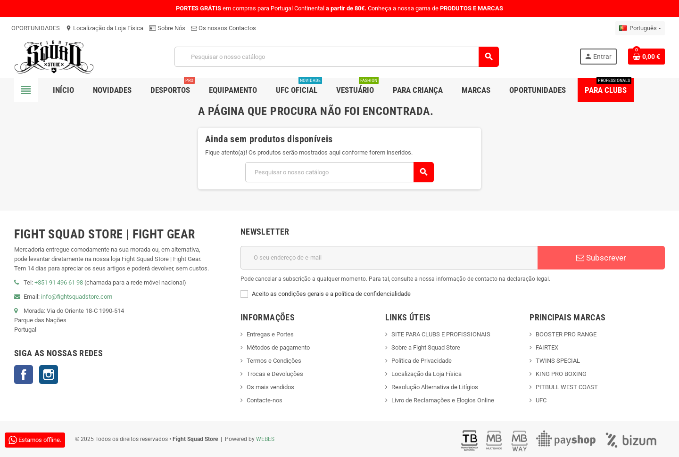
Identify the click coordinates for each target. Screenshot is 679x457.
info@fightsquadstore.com (76, 296)
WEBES (265, 439)
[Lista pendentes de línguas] (640, 28)
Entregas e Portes (270, 334)
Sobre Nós (167, 28)
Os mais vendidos (270, 387)
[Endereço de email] (389, 257)
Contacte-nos (264, 400)
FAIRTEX (547, 347)
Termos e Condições (274, 360)
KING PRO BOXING (561, 373)
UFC (541, 400)
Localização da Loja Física (104, 28)
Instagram (48, 374)
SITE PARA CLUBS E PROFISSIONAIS (440, 334)
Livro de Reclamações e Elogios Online (442, 400)
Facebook (23, 374)
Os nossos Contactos (223, 28)
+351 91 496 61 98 (58, 282)
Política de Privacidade (421, 360)
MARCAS (490, 8)
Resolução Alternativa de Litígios (434, 387)
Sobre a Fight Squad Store (425, 347)
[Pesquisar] (336, 57)
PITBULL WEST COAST (567, 387)
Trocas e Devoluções (275, 373)
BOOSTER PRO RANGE (566, 334)
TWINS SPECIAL (558, 360)
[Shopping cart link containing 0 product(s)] (646, 57)
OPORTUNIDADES (35, 28)
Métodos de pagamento (278, 347)
